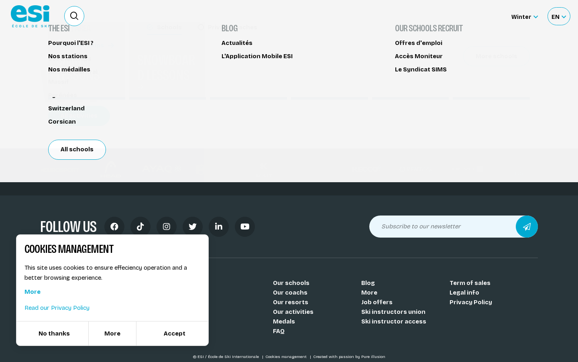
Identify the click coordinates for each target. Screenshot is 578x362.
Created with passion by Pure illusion (349, 356)
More (369, 292)
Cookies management (286, 356)
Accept (174, 333)
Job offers (377, 302)
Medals (284, 321)
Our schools (291, 283)
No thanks (54, 333)
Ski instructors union (393, 311)
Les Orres (64, 115)
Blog (368, 283)
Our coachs (290, 292)
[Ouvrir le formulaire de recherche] (74, 16)
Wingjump (59, 55)
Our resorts (290, 302)
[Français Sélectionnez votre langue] (558, 16)
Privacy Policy (471, 302)
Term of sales (470, 283)
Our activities (293, 311)
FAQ (279, 331)
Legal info (464, 292)
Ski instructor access (393, 321)
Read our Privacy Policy (57, 307)
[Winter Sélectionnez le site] (524, 16)
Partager (469, 73)
